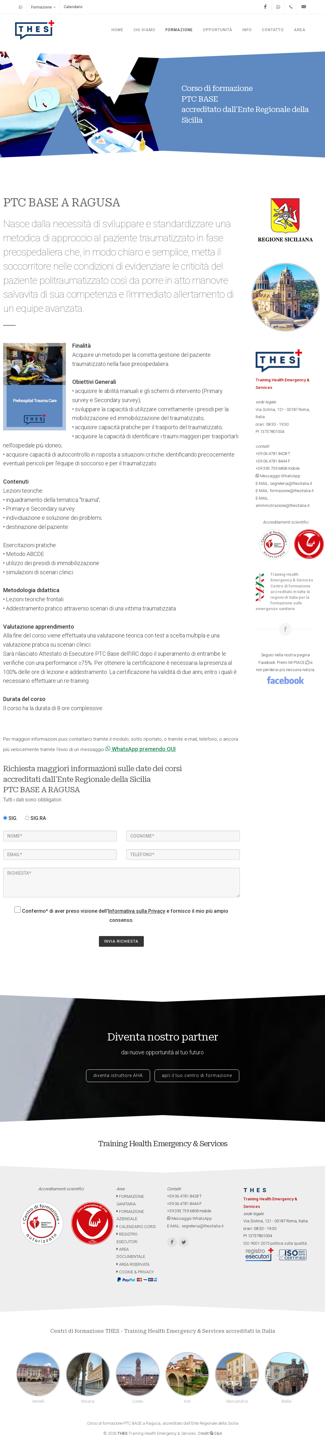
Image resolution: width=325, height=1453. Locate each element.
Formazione (43, 7)
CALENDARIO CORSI (136, 1226)
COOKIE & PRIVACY (135, 1272)
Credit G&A (210, 1433)
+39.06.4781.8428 (271, 453)
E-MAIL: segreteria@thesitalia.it (284, 483)
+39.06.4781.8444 (271, 461)
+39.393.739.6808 (271, 468)
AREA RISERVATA (132, 1264)
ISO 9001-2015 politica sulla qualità (275, 1243)
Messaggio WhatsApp (278, 476)
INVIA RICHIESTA (121, 941)
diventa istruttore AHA (118, 1075)
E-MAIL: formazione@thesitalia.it (285, 490)
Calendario (73, 7)
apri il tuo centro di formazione (197, 1075)
